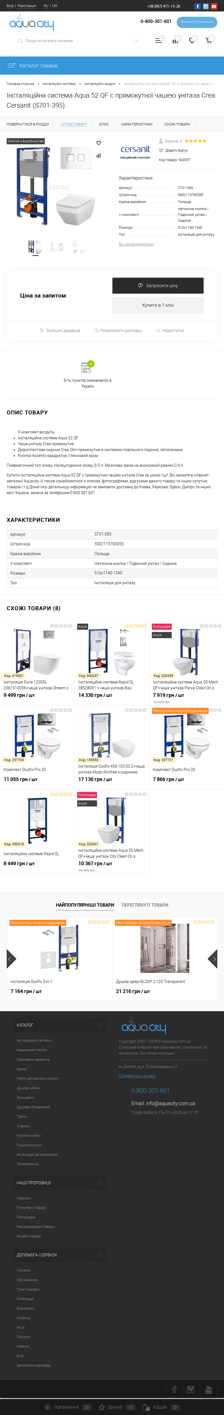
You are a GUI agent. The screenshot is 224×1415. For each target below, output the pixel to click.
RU (46, 6)
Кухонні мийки (29, 1137)
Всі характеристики (136, 244)
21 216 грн (133, 993)
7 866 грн (186, 784)
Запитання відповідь (34, 1367)
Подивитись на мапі (137, 1077)
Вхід (10, 6)
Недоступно (170, 332)
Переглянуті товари (145, 907)
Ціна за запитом (43, 297)
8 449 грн (37, 868)
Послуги (23, 1338)
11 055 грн (37, 784)
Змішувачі (25, 1099)
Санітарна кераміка (33, 1061)
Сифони (23, 1128)
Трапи (22, 1118)
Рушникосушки (29, 1147)
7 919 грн (186, 700)
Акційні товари (29, 1238)
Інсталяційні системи (34, 1042)
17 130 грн (111, 784)
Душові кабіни (28, 1090)
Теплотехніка (27, 1166)
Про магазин (27, 1281)
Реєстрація (27, 6)
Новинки (24, 1200)
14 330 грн (111, 700)
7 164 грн (26, 993)
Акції (21, 1329)
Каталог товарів (32, 66)
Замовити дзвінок (196, 22)
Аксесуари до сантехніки (37, 1156)
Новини (23, 1348)
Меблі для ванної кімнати (38, 1080)
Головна (23, 1272)
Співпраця (25, 1300)
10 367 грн (111, 868)
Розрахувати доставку (118, 332)
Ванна (22, 1071)
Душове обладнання (33, 1109)
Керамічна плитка (32, 1052)
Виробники (26, 1310)
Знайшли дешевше (60, 332)
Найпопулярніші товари (85, 907)
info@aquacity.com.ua (170, 1105)
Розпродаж (26, 1219)
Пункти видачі (28, 1291)
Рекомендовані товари (36, 1228)
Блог (20, 1357)
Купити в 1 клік (158, 307)
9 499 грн (37, 700)
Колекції (23, 1319)
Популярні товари (31, 1209)
